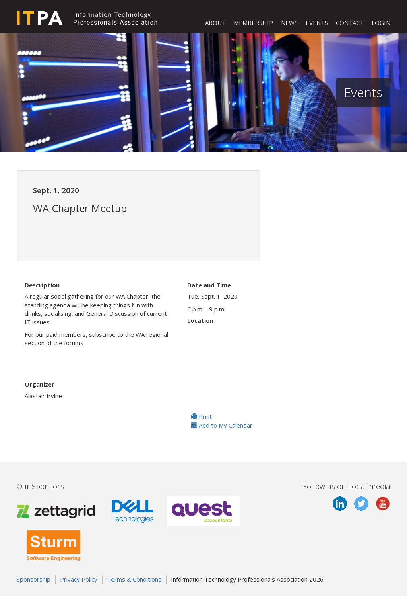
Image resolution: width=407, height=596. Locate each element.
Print (201, 416)
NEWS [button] (289, 23)
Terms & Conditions (134, 579)
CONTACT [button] (350, 23)
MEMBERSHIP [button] (253, 23)
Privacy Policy (78, 579)
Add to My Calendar (221, 425)
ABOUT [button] (215, 23)
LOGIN (381, 23)
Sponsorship (33, 579)
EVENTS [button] (317, 23)
